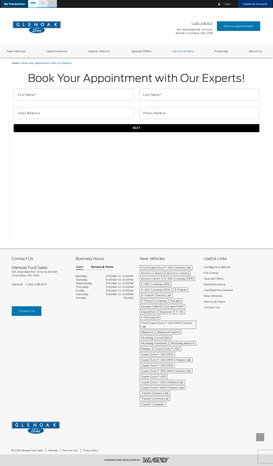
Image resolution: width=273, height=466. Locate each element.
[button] (14, 4)
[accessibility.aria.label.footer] (156, 460)
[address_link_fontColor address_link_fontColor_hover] (194, 31)
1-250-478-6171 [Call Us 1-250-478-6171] (202, 23)
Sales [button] (79, 267)
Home (15, 63)
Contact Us (27, 311)
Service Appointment (238, 26)
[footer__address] (40, 273)
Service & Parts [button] (102, 267)
